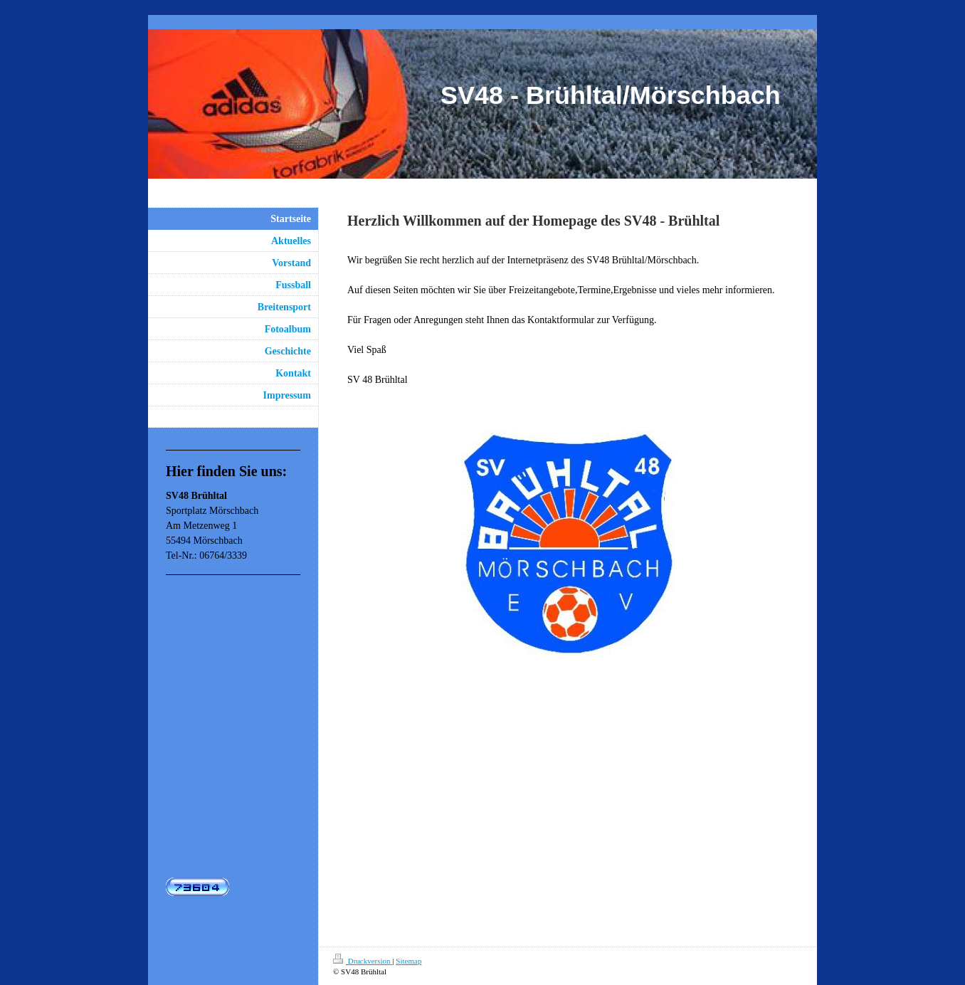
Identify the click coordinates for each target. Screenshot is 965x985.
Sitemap (408, 961)
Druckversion (362, 961)
